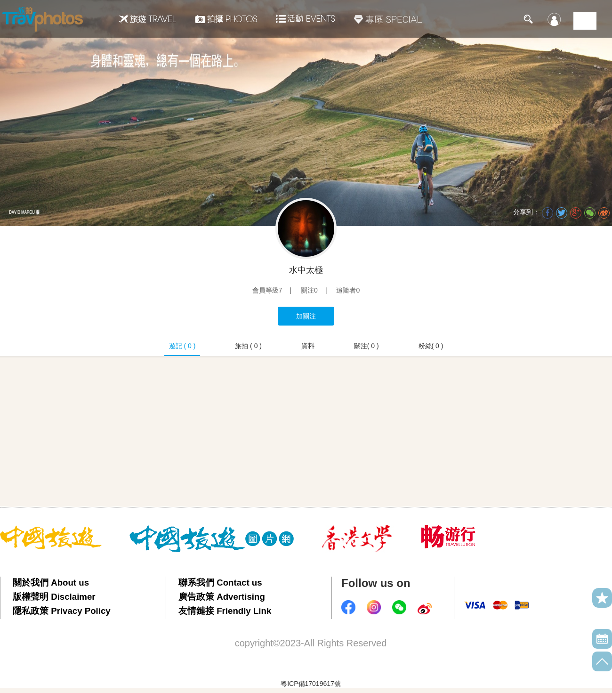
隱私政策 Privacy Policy (62, 611)
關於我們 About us (51, 582)
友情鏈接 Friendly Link (224, 611)
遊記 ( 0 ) (182, 346)
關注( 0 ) (366, 346)
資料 (307, 346)
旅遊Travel (147, 19)
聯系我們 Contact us (220, 582)
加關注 (306, 316)
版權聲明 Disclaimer (54, 597)
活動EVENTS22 (305, 15)
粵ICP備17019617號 (311, 683)
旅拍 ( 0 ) (248, 346)
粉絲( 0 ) (431, 346)
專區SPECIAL (388, 19)
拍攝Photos (226, 19)
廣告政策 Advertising (221, 597)
